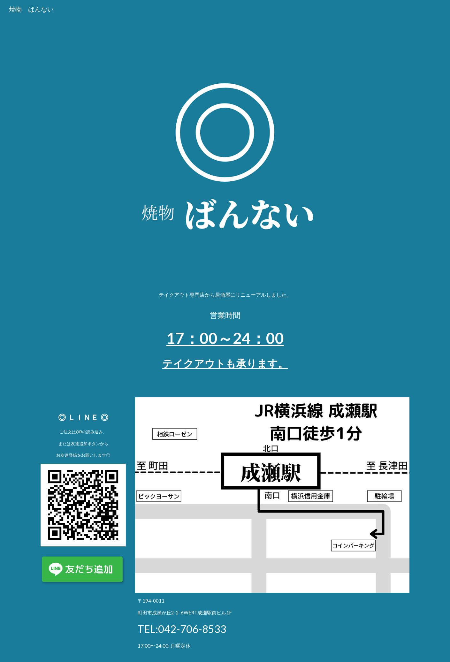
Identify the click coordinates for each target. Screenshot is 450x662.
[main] (225, 334)
